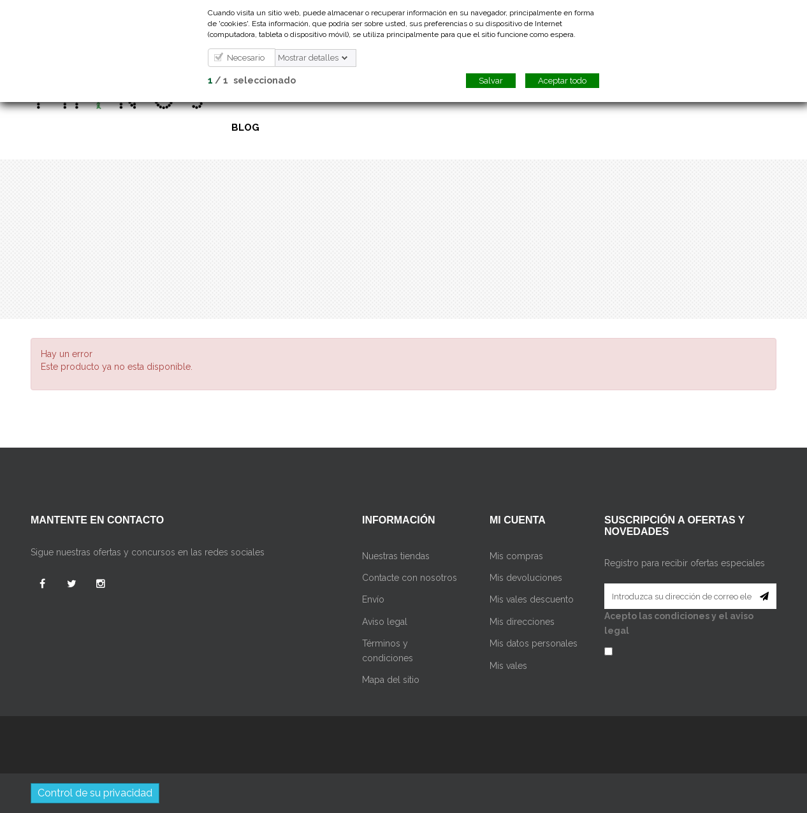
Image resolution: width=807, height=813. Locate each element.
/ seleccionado (252, 80)
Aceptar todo (562, 80)
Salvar (491, 80)
